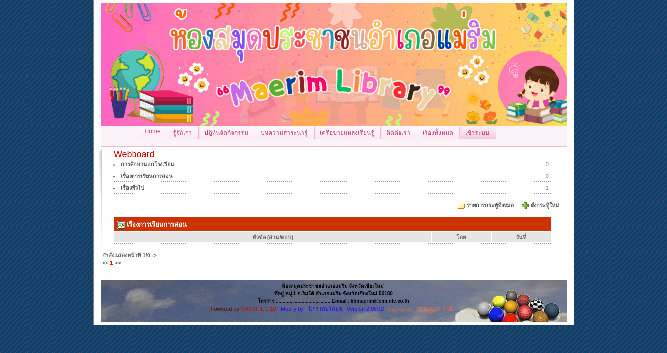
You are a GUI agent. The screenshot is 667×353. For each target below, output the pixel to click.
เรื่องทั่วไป (132, 188)
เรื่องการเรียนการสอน (147, 176)
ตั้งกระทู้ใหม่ (545, 205)
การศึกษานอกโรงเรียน (147, 164)
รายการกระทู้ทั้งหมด (490, 205)
